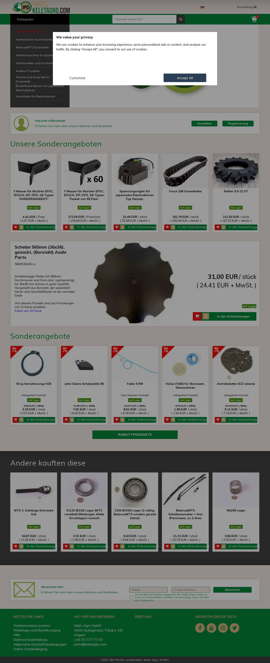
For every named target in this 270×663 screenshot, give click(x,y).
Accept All (185, 78)
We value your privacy (74, 37)
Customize (77, 78)
